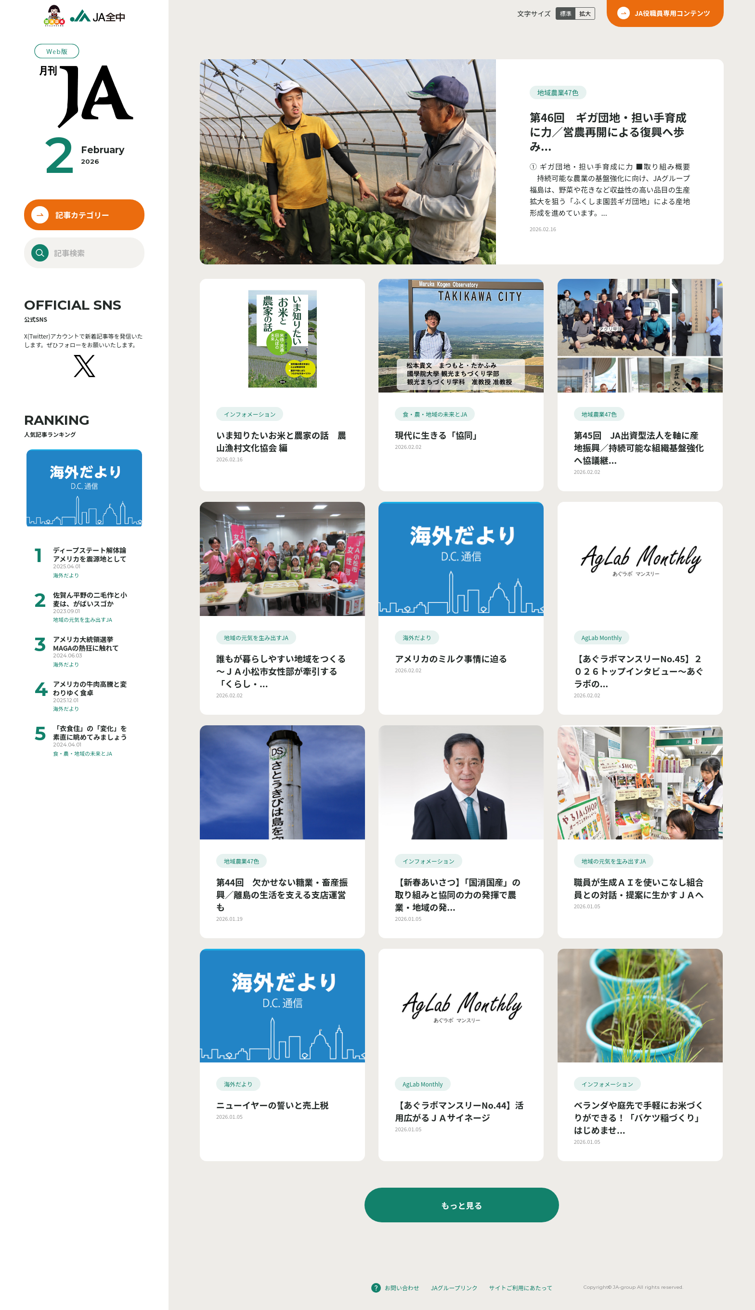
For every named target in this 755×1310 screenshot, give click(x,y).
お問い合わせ (402, 1288)
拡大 (585, 13)
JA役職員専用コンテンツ (672, 13)
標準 (566, 13)
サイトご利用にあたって (520, 1288)
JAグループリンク (454, 1288)
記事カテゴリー (82, 215)
